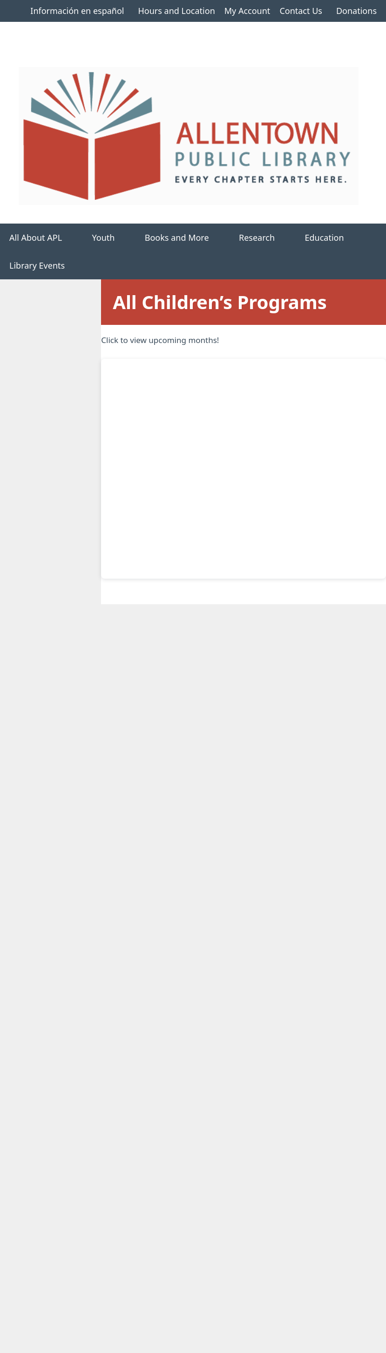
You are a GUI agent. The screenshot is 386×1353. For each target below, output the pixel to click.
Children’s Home (36, 356)
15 (162, 741)
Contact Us (300, 10)
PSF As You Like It (276, 929)
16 (203, 741)
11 (284, 700)
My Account (247, 10)
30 (203, 822)
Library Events (37, 265)
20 (365, 741)
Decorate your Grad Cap (289, 892)
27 (365, 782)
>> (358, 1090)
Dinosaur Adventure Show (292, 1043)
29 (162, 822)
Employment (42, 1283)
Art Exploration (272, 1005)
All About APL (45, 237)
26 (325, 782)
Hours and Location (176, 10)
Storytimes (25, 413)
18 (284, 741)
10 (288, 1089)
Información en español (77, 10)
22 (162, 782)
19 (325, 741)
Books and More (187, 237)
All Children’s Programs (29, 385)
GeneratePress (265, 1338)
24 (243, 782)
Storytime (262, 968)
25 (284, 782)
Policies (33, 1297)
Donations (356, 10)
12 (325, 700)
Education (335, 237)
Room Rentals (44, 1254)
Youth (113, 237)
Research (267, 237)
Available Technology (57, 1268)
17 (243, 741)
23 (203, 782)
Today (342, 597)
